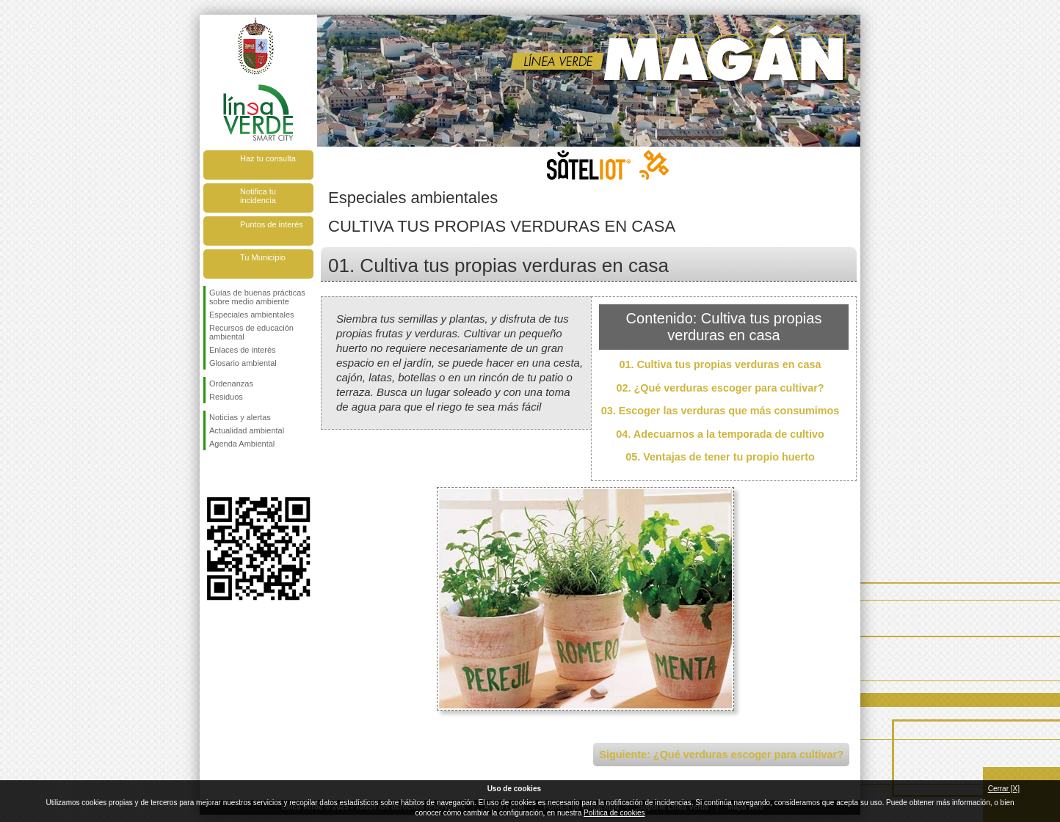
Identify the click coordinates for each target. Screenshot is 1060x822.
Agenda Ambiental (242, 443)
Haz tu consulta (268, 158)
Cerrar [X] (1004, 789)
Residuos (226, 396)
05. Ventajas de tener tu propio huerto (720, 457)
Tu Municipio (263, 257)
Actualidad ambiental (246, 430)
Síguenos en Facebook (212, 473)
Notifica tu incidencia (258, 196)
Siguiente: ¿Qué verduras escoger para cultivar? (721, 754)
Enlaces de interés (242, 349)
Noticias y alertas (240, 417)
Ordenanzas (231, 383)
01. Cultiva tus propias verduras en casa (720, 364)
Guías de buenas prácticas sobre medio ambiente (257, 297)
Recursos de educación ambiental (251, 332)
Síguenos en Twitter (236, 473)
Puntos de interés (271, 224)
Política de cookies (614, 813)
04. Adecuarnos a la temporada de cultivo (720, 434)
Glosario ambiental (243, 363)
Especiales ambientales (251, 314)
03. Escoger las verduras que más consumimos (720, 410)
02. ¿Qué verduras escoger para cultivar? (720, 388)
